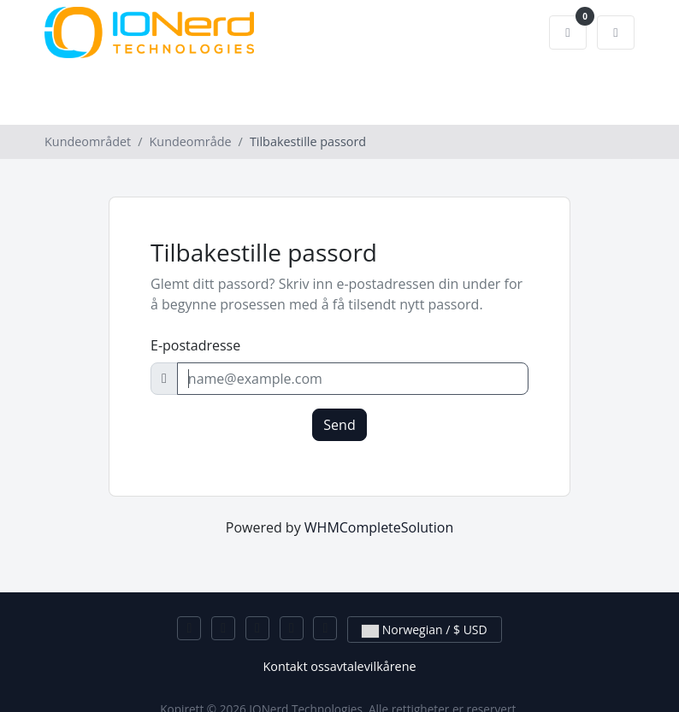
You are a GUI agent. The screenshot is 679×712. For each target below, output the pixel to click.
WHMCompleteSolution (378, 527)
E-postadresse (195, 345)
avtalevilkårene (373, 666)
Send (339, 424)
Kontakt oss (296, 666)
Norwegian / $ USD (424, 629)
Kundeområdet (87, 141)
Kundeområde (191, 141)
